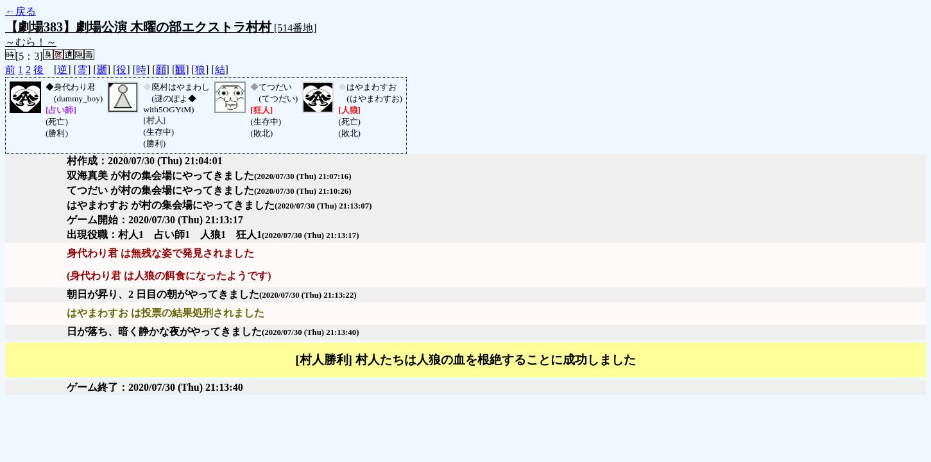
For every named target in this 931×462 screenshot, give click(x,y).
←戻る (20, 11)
